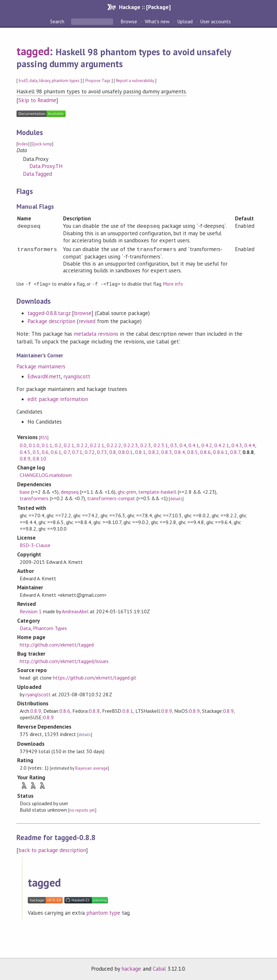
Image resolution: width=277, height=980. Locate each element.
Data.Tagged (37, 173)
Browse (129, 21)
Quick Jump (42, 144)
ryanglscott (76, 376)
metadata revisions (96, 333)
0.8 (112, 451)
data (33, 80)
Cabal (159, 968)
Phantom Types (50, 628)
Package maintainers (40, 366)
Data (25, 628)
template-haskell (157, 491)
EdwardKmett (43, 376)
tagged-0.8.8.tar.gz (48, 312)
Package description (51, 320)
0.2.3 (145, 445)
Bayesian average (91, 768)
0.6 (45, 451)
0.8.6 (205, 451)
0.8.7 (235, 451)
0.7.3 (102, 451)
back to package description (52, 849)
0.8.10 (39, 458)
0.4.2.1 (221, 445)
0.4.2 (206, 445)
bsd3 (23, 80)
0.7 (67, 451)
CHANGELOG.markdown (46, 474)
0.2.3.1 (161, 445)
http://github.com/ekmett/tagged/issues (64, 661)
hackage (131, 968)
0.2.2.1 (97, 445)
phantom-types (66, 80)
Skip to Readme (37, 100)
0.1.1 (47, 445)
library (44, 80)
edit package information (57, 398)
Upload (185, 21)
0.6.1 (56, 451)
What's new (157, 21)
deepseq (70, 491)
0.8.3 (166, 451)
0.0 (23, 445)
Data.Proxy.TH (45, 166)
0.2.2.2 (114, 445)
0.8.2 (153, 451)
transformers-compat (111, 498)
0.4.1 (193, 445)
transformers (34, 498)
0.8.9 (25, 458)
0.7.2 (90, 451)
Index (23, 144)
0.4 (182, 445)
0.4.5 (25, 451)
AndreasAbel (75, 611)
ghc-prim (127, 491)
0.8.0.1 (125, 451)
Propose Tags (98, 80)
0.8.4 (179, 451)
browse (82, 312)
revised (87, 320)
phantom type (103, 912)
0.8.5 (192, 451)
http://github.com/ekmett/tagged (57, 644)
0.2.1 (69, 445)
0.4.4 (249, 445)
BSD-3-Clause (35, 545)
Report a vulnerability (135, 80)
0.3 (173, 445)
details (176, 498)
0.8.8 (94, 710)
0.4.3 (236, 445)
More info (173, 284)
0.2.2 (82, 445)
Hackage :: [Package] (145, 7)
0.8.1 (140, 451)
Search (58, 21)
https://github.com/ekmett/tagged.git (94, 677)
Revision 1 (31, 611)
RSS (43, 437)
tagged (32, 51)
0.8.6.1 (220, 451)
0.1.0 (34, 445)
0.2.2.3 (130, 445)
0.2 (58, 445)
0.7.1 (77, 451)
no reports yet (82, 810)
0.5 (36, 451)
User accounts (215, 21)
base (25, 491)
